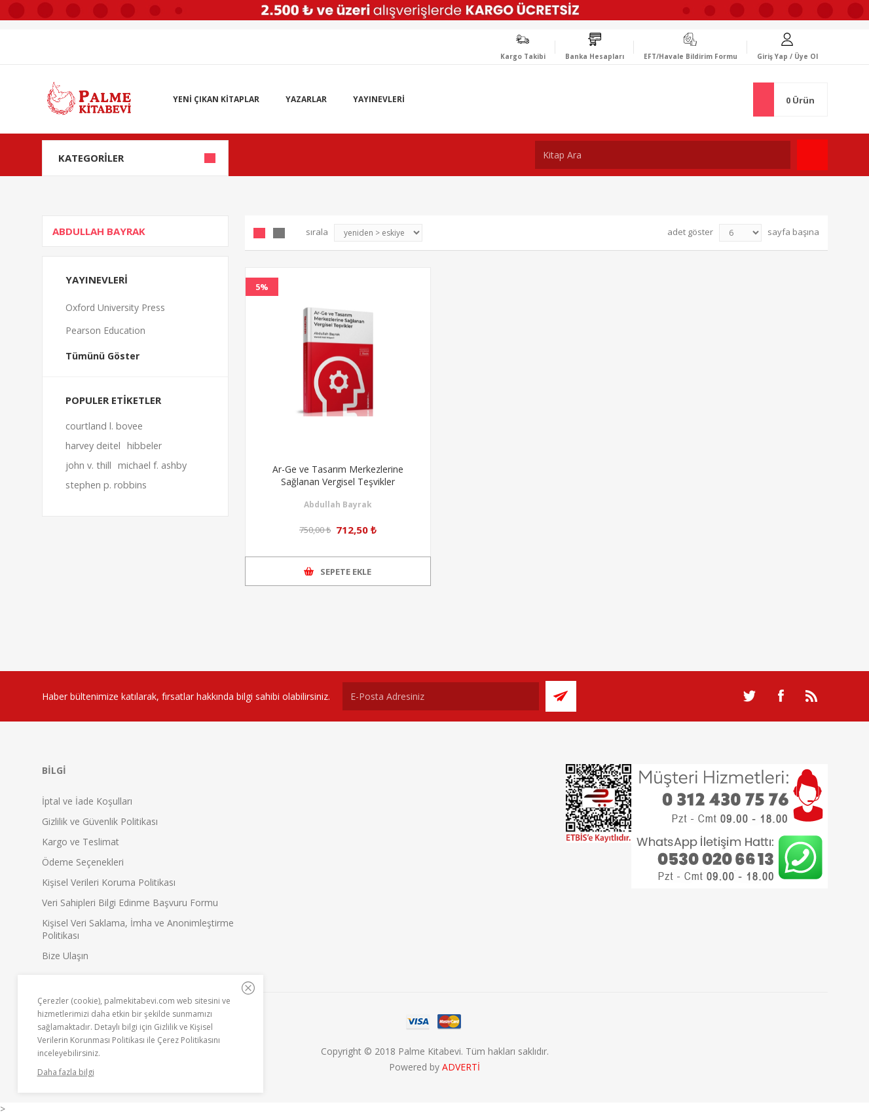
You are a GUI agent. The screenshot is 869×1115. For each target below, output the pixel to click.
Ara (812, 154)
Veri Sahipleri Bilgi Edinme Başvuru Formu (130, 902)
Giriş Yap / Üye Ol (787, 56)
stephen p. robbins (106, 485)
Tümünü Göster (102, 356)
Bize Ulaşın (65, 955)
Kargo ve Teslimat (80, 841)
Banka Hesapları (594, 56)
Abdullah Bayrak (338, 504)
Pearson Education (105, 330)
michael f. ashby (152, 465)
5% (261, 287)
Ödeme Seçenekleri (83, 862)
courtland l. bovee (104, 426)
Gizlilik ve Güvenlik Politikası (100, 821)
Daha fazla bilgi (65, 1072)
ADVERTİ (461, 1067)
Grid (259, 233)
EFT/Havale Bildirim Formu (690, 56)
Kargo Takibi (522, 56)
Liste (279, 233)
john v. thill (88, 465)
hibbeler (144, 445)
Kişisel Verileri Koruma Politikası (109, 882)
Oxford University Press (115, 307)
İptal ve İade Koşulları (87, 801)
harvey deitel (92, 445)
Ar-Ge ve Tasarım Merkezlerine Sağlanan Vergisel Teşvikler (337, 475)
